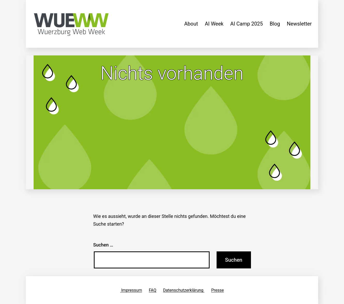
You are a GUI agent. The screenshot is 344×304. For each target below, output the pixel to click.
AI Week (214, 24)
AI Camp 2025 (246, 24)
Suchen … (103, 245)
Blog (275, 24)
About (191, 24)
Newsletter (299, 24)
